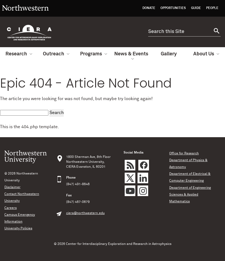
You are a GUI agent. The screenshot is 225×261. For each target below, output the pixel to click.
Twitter (130, 178)
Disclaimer (12, 187)
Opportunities (173, 8)
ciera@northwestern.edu (85, 213)
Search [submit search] (56, 112)
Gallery (169, 54)
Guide (196, 8)
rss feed (130, 165)
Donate (148, 8)
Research (18, 54)
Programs (93, 54)
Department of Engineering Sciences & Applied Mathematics (190, 194)
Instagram (143, 190)
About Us (206, 54)
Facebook (143, 165)
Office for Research (184, 153)
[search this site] (179, 32)
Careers (10, 208)
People (212, 8)
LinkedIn (143, 178)
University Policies (18, 228)
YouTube (130, 190)
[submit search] (216, 32)
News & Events (131, 56)
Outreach (56, 54)
